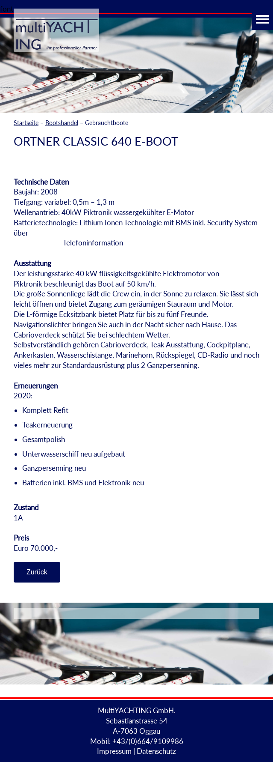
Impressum (114, 751)
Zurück (36, 572)
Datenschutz (156, 751)
